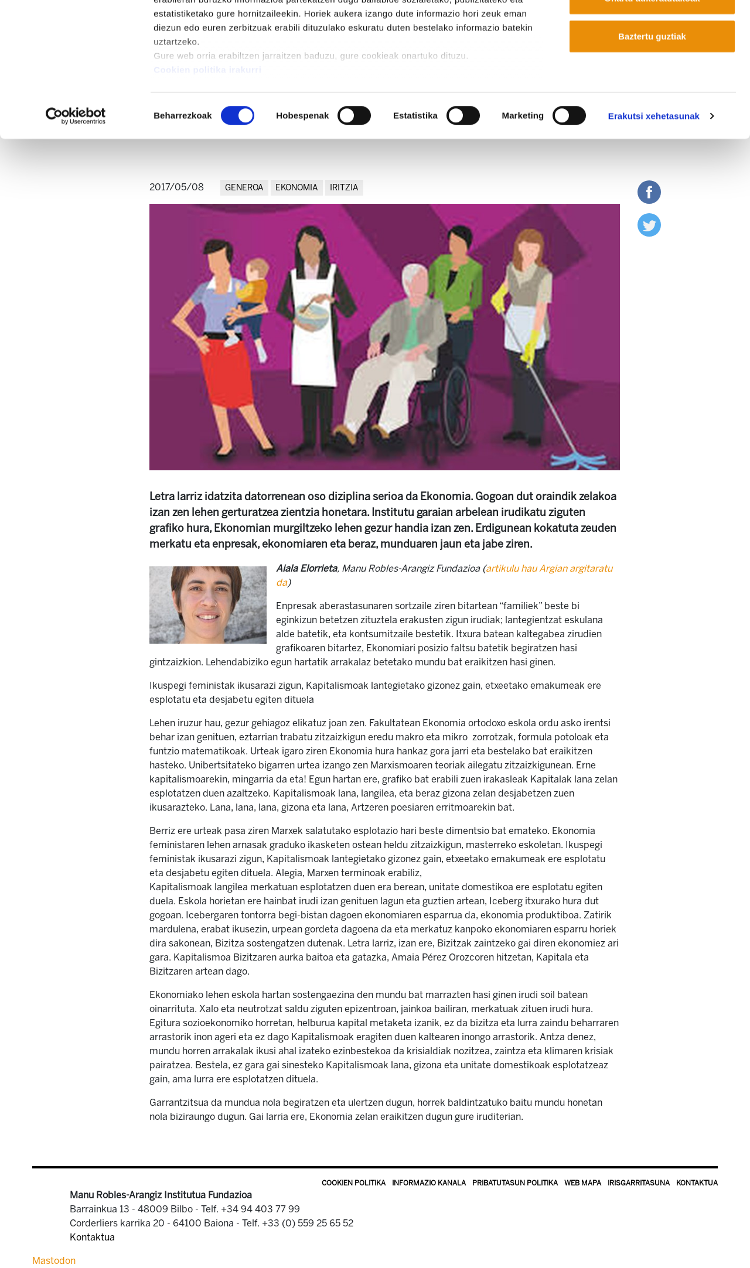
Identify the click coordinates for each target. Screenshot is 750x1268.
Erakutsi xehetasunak (654, 187)
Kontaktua (697, 1183)
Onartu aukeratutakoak (652, 69)
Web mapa (582, 1183)
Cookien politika (354, 1183)
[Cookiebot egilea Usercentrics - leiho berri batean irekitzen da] (76, 187)
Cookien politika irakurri (207, 141)
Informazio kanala (429, 1183)
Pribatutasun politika (515, 1183)
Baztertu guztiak (652, 107)
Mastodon (54, 1260)
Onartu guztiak (652, 31)
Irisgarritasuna (639, 1183)
